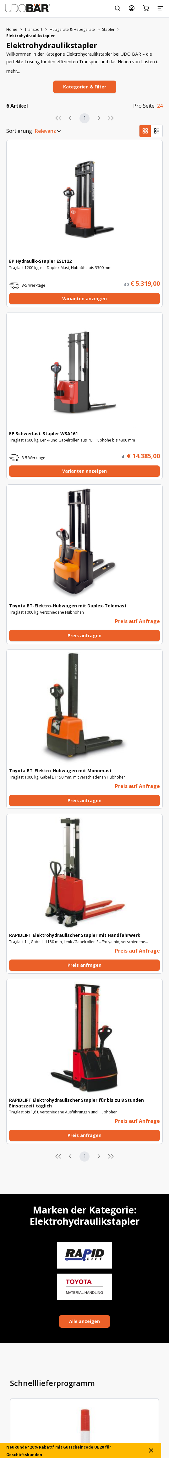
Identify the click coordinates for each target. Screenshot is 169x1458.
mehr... (13, 71)
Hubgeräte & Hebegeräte (72, 29)
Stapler (108, 29)
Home (11, 29)
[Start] (27, 8)
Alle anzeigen (84, 1321)
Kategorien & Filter (84, 87)
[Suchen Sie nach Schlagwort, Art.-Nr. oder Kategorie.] (117, 8)
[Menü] (160, 8)
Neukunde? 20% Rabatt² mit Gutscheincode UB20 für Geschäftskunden (81, 1451)
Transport (33, 29)
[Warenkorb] (146, 8)
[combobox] (34, 131)
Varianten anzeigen (84, 298)
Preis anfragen (84, 636)
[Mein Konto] (131, 8)
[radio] (145, 131)
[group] (151, 131)
